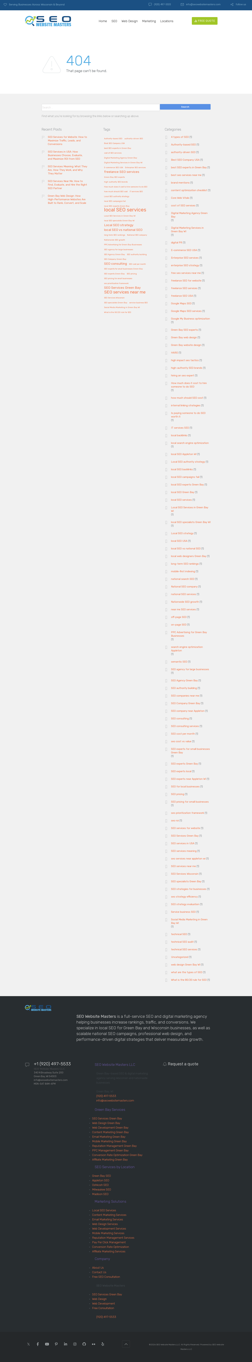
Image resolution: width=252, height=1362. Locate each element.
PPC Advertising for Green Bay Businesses (189, 634)
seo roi (175, 820)
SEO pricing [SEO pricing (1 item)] (132, 274)
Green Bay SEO (101, 1175)
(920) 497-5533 (162, 4)
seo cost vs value (181, 741)
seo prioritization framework (187, 812)
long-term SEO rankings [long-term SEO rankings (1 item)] (114, 235)
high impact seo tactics (185, 360)
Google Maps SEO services (186, 311)
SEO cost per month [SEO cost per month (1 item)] (137, 264)
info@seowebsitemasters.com (203, 4)
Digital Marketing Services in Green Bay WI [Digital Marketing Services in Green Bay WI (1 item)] (123, 163)
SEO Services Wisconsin (184, 873)
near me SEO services (183, 609)
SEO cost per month (183, 733)
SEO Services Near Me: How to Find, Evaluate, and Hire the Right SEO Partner (67, 185)
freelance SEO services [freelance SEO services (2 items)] (121, 172)
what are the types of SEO (186, 972)
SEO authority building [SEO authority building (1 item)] (137, 255)
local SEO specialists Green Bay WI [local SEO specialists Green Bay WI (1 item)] (119, 221)
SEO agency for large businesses (190, 669)
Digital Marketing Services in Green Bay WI (187, 229)
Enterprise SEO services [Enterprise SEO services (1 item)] (135, 168)
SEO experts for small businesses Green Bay (190, 750)
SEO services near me (183, 866)
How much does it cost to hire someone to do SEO (189, 385)
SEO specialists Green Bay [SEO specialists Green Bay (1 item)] (115, 303)
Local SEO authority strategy (188, 461)
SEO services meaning (184, 851)
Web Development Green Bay (110, 1127)
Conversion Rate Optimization (110, 1246)
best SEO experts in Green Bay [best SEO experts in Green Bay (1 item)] (117, 148)
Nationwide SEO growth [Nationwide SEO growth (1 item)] (114, 240)
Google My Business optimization (190, 318)
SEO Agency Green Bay (184, 680)
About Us (98, 1267)
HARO (174, 352)
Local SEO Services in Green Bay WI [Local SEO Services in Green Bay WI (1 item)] (120, 216)
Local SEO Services (104, 1210)
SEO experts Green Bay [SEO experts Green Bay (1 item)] (114, 274)
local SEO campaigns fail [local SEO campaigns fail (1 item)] (115, 201)
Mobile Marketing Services (108, 1233)
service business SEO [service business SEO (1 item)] (138, 303)
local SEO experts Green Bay (187, 484)
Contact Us (99, 1272)
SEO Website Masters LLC (168, 1344)
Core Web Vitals (180, 197)
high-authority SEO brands (186, 367)
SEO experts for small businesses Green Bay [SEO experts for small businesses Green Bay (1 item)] (123, 269)
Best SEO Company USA (185, 159)
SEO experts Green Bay (184, 763)
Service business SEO (183, 911)
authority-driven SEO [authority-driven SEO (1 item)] (133, 139)
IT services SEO (180, 427)
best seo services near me (186, 175)
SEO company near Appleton (188, 710)
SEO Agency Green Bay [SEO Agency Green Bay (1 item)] (114, 255)
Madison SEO (100, 1194)
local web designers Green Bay (188, 556)
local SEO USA (179, 540)
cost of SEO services (183, 205)
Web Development (103, 1303)
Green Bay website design (186, 345)
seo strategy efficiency (184, 896)
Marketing (149, 21)
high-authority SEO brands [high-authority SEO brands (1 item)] (116, 182)
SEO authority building (184, 688)
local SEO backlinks (182, 469)
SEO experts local (181, 771)
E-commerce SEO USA (184, 250)
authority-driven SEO (183, 152)
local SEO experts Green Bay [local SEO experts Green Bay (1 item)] (116, 206)
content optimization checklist (189, 190)
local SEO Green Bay (182, 492)
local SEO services (181, 499)
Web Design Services (105, 1224)
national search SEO (182, 579)
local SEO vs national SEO (186, 548)
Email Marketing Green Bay (108, 1136)
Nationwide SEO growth (185, 601)
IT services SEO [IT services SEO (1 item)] (136, 192)
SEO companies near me (185, 695)
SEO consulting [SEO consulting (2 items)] (115, 264)
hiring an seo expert (182, 375)
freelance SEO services (184, 288)
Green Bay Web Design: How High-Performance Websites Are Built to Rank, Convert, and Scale (67, 199)
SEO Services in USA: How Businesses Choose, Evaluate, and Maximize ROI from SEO (65, 155)
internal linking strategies (185, 405)
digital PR (176, 242)
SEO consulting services (185, 726)
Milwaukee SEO (101, 1189)
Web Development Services (109, 1228)
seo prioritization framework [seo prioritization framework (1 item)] (116, 283)
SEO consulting (180, 718)
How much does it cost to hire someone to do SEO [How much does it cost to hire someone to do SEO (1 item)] (125, 187)
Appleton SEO (100, 1180)
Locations (166, 21)
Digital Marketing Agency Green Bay (189, 215)
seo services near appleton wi (188, 858)
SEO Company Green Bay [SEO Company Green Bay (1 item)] (115, 259)
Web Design (130, 21)
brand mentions (180, 182)
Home (103, 21)
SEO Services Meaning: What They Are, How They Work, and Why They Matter (67, 170)
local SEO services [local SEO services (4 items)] (125, 210)
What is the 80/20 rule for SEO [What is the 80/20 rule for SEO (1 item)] (117, 312)
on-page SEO (178, 624)
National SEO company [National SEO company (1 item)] (137, 235)
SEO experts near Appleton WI (188, 778)
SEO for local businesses (185, 786)
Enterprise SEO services (185, 257)
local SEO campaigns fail (185, 477)
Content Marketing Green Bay (110, 1132)
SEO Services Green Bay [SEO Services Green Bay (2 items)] (122, 288)
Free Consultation (103, 1308)
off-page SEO (179, 617)
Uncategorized (179, 957)
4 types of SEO (180, 137)
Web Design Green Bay (106, 1123)
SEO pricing (177, 794)
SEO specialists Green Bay (186, 881)
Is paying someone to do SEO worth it (188, 415)
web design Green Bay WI (185, 964)
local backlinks (179, 435)
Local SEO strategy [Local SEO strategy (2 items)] (119, 225)
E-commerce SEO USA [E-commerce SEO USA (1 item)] (113, 168)
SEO (114, 21)
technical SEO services (184, 949)
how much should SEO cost (187, 397)
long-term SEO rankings (185, 563)
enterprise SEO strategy (185, 265)
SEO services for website (185, 828)
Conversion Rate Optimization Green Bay (117, 1155)
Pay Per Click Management (109, 1242)
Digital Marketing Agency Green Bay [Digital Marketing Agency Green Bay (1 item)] (120, 158)
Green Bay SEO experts (184, 329)
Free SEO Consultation (106, 1276)
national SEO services (183, 594)
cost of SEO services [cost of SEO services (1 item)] (113, 153)
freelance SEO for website (186, 280)
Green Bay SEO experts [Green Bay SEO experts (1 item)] (114, 177)
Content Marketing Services (109, 1215)
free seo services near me (186, 273)
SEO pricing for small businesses (190, 801)
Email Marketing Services (107, 1219)
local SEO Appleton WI (184, 454)
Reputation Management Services (113, 1237)
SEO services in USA (182, 843)
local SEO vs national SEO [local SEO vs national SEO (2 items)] (123, 230)
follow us (241, 4)
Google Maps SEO (181, 303)
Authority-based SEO (183, 144)
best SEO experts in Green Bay (189, 167)
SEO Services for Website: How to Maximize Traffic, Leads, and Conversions (67, 140)
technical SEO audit (182, 941)
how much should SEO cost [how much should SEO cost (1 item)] (116, 192)
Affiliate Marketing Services (108, 1251)
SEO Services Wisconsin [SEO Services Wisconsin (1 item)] (114, 298)
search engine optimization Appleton (187, 648)
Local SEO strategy (182, 533)
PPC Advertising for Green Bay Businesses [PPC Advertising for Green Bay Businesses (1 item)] (123, 245)
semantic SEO (179, 661)
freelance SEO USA (182, 295)
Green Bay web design (184, 337)
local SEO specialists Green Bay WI (191, 522)
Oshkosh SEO (100, 1185)
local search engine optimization (190, 443)
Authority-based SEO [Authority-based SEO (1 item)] (113, 139)
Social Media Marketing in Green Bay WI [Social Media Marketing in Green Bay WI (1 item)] (122, 308)
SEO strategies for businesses (188, 889)
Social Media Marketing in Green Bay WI (189, 921)
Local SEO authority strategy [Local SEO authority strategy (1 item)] (116, 197)
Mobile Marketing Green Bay (109, 1141)
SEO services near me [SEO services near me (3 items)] (125, 292)
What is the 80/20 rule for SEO (189, 979)
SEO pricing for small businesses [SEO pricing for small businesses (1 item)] (118, 279)
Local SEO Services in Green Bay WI (189, 509)
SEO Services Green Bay (185, 835)
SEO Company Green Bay (185, 703)
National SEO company (184, 586)
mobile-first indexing (183, 571)
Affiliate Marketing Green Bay (110, 1159)
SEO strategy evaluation (185, 904)
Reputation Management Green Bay (114, 1146)
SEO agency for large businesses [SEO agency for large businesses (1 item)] (118, 250)
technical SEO (179, 934)
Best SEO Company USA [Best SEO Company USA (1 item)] (114, 143)
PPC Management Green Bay (110, 1150)
